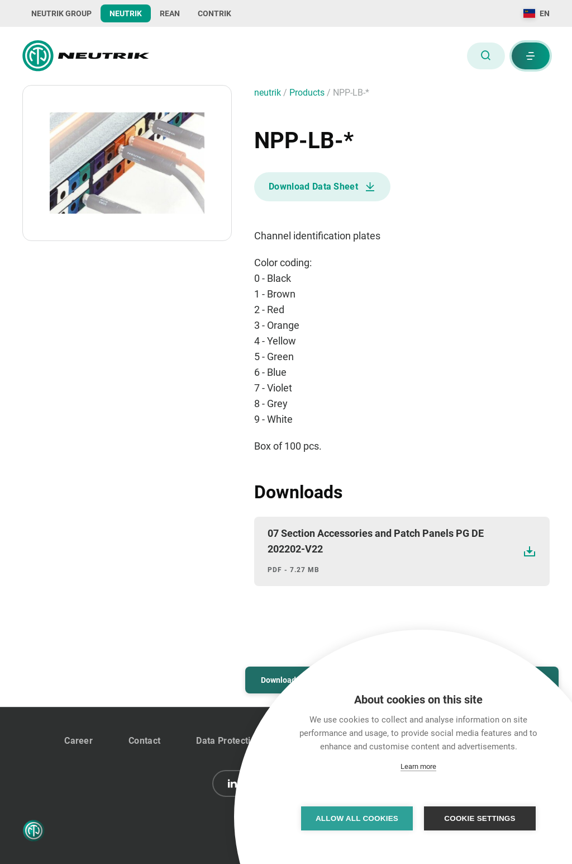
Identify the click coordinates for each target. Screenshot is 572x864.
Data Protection (228, 740)
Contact (144, 740)
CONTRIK (214, 13)
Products (308, 92)
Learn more (418, 766)
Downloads (280, 680)
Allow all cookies (357, 818)
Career (78, 740)
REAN (170, 13)
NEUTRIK (125, 13)
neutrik (268, 92)
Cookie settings (480, 818)
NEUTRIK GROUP (61, 13)
